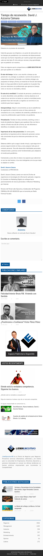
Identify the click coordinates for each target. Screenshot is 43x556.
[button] (8, 8)
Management (12, 21)
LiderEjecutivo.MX (7, 456)
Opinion (21, 538)
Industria (21, 529)
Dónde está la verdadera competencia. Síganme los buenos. (17, 387)
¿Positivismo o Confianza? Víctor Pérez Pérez (20, 322)
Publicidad (33, 554)
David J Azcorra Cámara (24, 21)
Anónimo (21, 230)
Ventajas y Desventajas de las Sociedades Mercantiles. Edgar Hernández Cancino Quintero (28, 489)
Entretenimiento (21, 535)
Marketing (21, 532)
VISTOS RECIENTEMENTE (12, 363)
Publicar (6, 264)
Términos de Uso (23, 554)
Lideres (21, 542)
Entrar (15, 4)
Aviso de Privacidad (12, 554)
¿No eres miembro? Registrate (30, 4)
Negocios (4, 21)
